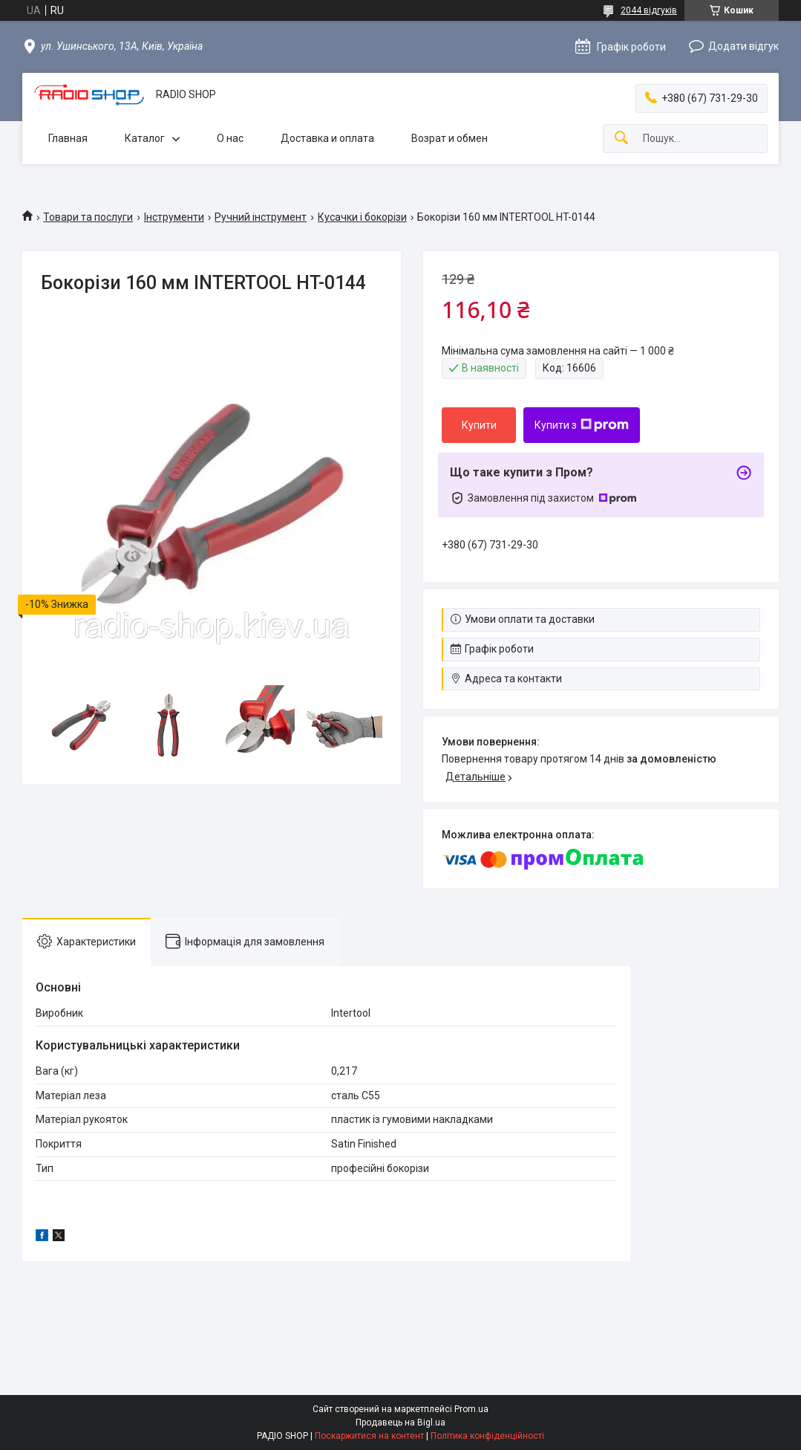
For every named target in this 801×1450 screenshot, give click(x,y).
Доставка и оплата (327, 138)
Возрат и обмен (449, 138)
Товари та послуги (88, 217)
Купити (479, 425)
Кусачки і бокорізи (362, 217)
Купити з (581, 425)
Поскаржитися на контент (369, 1436)
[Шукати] (621, 138)
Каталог (145, 138)
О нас (230, 138)
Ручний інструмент (261, 217)
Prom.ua (471, 1409)
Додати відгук (743, 46)
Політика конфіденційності (487, 1436)
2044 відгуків (649, 10)
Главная (68, 138)
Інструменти (174, 217)
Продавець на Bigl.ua (400, 1422)
